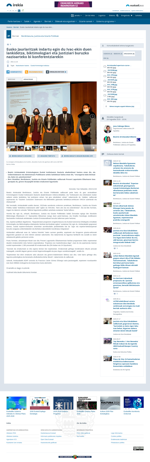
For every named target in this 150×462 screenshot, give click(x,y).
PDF (106, 58)
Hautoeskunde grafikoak (49, 442)
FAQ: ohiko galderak (83, 433)
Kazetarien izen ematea (14, 442)
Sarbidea (138, 15)
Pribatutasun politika (117, 442)
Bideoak (118, 54)
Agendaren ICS (11, 439)
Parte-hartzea (15, 21)
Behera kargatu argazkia (21, 156)
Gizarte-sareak (86, 21)
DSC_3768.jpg (112, 85)
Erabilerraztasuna (125, 10)
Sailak (27, 21)
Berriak (49, 21)
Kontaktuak (116, 10)
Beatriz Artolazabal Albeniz (124, 137)
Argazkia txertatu (47, 156)
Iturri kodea (80, 436)
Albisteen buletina (12, 436)
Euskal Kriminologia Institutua (40, 65)
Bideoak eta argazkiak (66, 21)
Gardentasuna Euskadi (48, 433)
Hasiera (9, 27)
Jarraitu (78, 15)
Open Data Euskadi (47, 439)
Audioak (108, 54)
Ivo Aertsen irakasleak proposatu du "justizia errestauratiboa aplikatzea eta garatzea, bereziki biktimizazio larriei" (126, 283)
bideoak (11, 79)
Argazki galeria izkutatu (15, 143)
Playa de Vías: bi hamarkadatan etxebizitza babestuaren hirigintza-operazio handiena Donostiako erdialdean (126, 362)
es (10, 10)
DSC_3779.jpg (112, 89)
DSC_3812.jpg (112, 99)
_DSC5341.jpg (112, 80)
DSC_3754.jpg (112, 75)
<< (8, 10)
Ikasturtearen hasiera (22, 65)
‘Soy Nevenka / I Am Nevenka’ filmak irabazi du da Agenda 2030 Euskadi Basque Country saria (125, 345)
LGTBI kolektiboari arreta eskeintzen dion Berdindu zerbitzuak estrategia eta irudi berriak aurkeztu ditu (126, 304)
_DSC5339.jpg (112, 94)
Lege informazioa (116, 433)
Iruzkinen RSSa (35, 72)
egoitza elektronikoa (137, 10)
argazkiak (28, 79)
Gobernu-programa (105, 21)
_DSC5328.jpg (112, 70)
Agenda (38, 21)
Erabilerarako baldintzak (119, 439)
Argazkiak (129, 54)
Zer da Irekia (90, 15)
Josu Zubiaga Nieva (121, 126)
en (16, 10)
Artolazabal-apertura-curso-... (119, 65)
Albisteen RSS (11, 433)
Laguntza (101, 15)
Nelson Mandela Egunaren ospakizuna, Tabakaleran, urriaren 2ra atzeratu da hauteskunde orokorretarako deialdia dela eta (125, 168)
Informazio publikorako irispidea (51, 436)
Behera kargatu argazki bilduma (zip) (78, 156)
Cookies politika (116, 436)
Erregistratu (125, 15)
